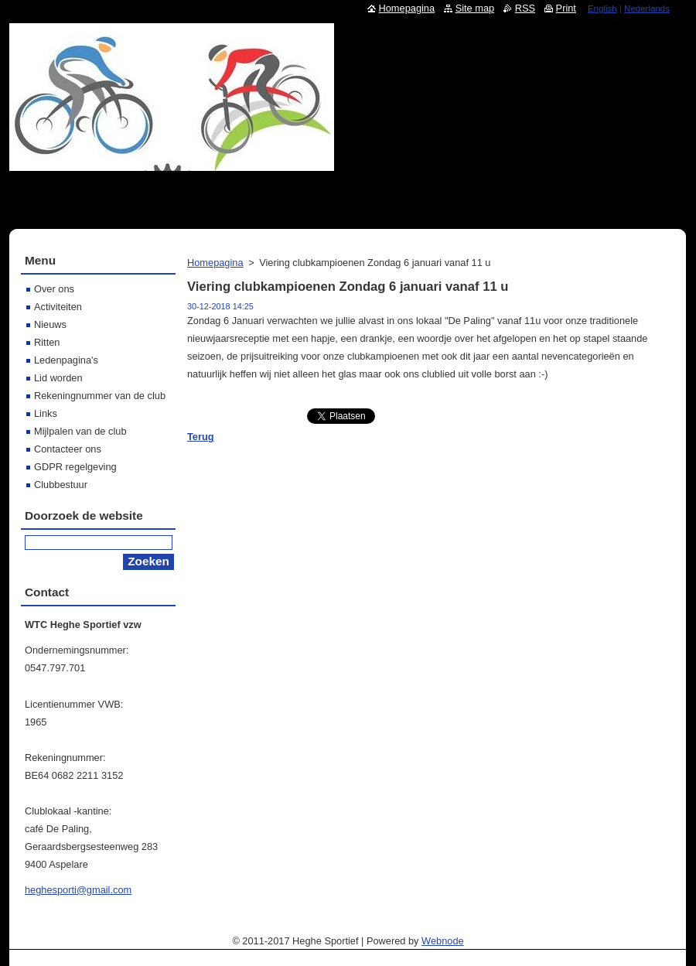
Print (566, 8)
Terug (200, 436)
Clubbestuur (60, 484)
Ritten (47, 342)
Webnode (442, 941)
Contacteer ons (67, 449)
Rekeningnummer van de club (99, 395)
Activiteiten (58, 306)
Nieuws (50, 324)
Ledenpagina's (66, 360)
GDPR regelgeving (75, 467)
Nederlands (647, 8)
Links (45, 413)
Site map (475, 8)
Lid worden (58, 378)
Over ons (54, 289)
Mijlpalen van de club (80, 431)
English (602, 8)
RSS (525, 8)
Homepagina (215, 262)
